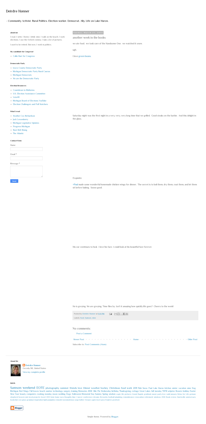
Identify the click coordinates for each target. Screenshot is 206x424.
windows (157, 397)
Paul (150, 388)
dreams (96, 397)
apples (94, 400)
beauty (23, 394)
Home (136, 339)
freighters (108, 400)
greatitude (116, 400)
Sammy (98, 394)
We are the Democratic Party (26, 78)
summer (64, 388)
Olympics (88, 400)
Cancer (79, 397)
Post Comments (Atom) (95, 344)
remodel (59, 400)
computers (31, 394)
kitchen (168, 388)
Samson (88, 318)
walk (168, 394)
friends (73, 388)
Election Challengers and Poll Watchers (30, 104)
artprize (171, 391)
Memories (82, 391)
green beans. (85, 56)
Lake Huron (158, 388)
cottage (135, 391)
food (82, 318)
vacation (182, 388)
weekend (29, 388)
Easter (193, 391)
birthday (115, 391)
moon (55, 394)
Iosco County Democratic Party (27, 68)
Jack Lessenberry (20, 119)
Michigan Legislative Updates (26, 123)
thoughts (68, 397)
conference (88, 397)
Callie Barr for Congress (24, 56)
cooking (40, 394)
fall (152, 391)
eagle (118, 394)
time (74, 397)
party (159, 394)
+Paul (75, 184)
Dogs (68, 394)
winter (174, 388)
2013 (48, 397)
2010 (163, 397)
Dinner (86, 388)
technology (58, 391)
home (57, 397)
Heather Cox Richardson (24, 116)
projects (36, 397)
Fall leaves (34, 391)
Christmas (114, 388)
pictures (128, 394)
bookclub (14, 400)
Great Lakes (144, 391)
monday (48, 394)
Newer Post (78, 339)
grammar (30, 400)
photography (52, 388)
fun (140, 388)
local (31, 397)
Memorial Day (88, 394)
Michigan (14, 391)
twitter (81, 400)
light (45, 400)
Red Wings (24, 391)
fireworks (104, 397)
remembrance (128, 397)
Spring (105, 394)
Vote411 (16, 97)
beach (42, 391)
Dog (194, 388)
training (74, 391)
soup (77, 400)
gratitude (148, 394)
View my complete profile (34, 372)
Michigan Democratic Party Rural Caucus (31, 71)
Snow (145, 388)
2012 (90, 391)
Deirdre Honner (17, 11)
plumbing (118, 397)
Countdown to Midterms (24, 90)
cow (20, 400)
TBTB (164, 391)
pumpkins (51, 400)
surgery (67, 391)
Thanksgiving (125, 391)
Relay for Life (183, 394)
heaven (22, 397)
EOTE (40, 388)
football (111, 397)
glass (24, 400)
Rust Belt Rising (20, 130)
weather (95, 388)
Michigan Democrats (22, 75)
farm (52, 397)
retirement (148, 397)
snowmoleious (68, 400)
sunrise (49, 391)
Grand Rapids (137, 394)
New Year (14, 394)
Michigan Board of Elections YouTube (29, 100)
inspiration (38, 400)
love (80, 388)
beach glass (101, 400)
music (154, 394)
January (174, 394)
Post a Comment (84, 333)
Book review (171, 397)
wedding (61, 394)
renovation (139, 397)
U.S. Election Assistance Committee (29, 93)
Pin (98, 391)
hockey (104, 388)
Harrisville (181, 397)
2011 (135, 388)
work (129, 388)
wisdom (112, 394)
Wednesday (106, 391)
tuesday (158, 391)
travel (43, 397)
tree (164, 394)
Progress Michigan (21, 126)
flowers (179, 391)
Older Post (192, 339)
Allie (95, 391)
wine (94, 318)
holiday (186, 391)
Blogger (114, 416)
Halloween (76, 394)
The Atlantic (18, 133)
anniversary (191, 397)
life (123, 394)
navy (62, 397)
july (26, 397)
